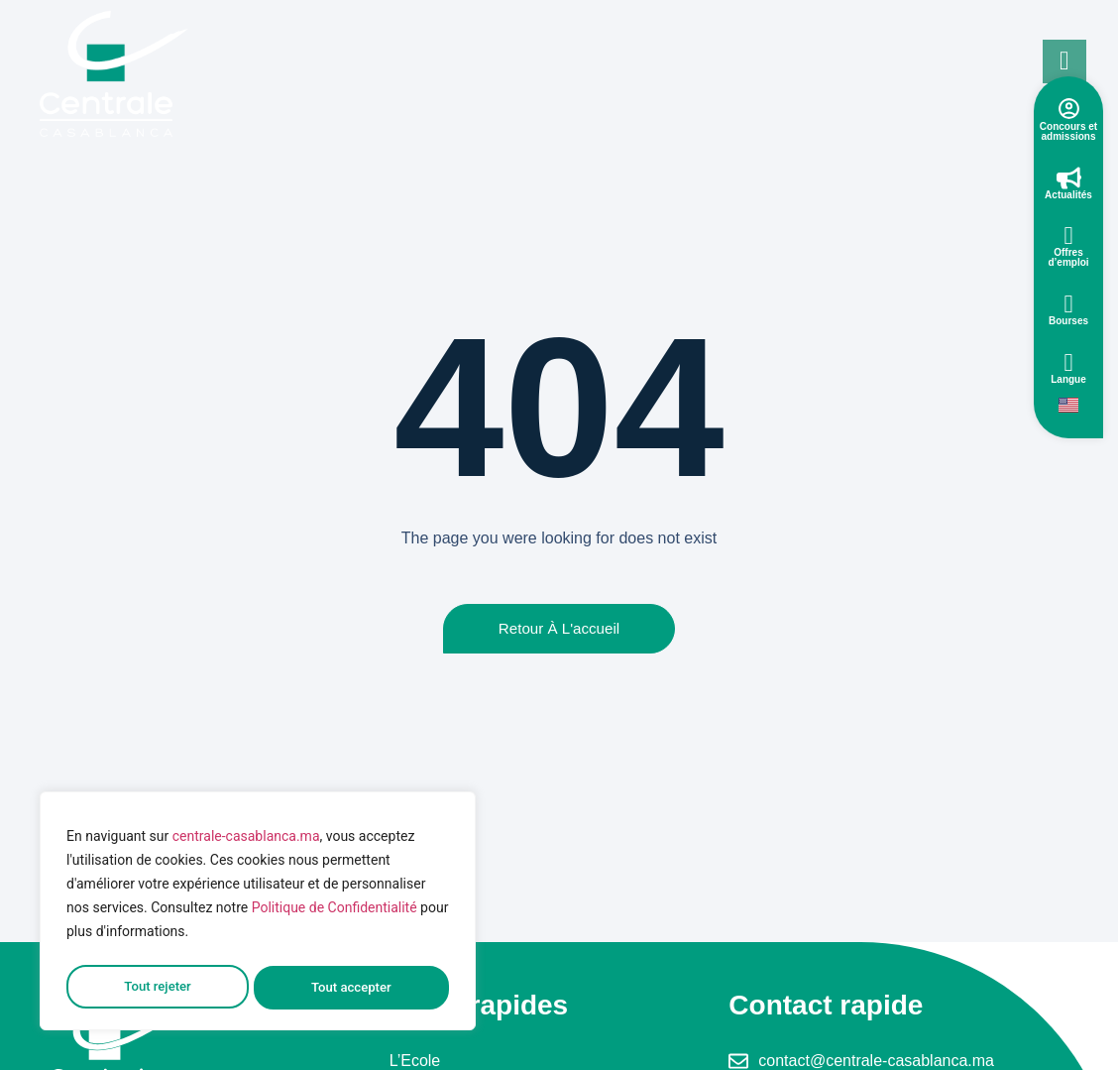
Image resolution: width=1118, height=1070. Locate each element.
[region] (258, 914)
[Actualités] (1069, 178)
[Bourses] (1069, 304)
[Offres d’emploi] (1069, 235)
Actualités (1068, 194)
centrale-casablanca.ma (246, 843)
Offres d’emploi (1068, 257)
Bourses (1068, 320)
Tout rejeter (156, 988)
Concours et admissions (1068, 131)
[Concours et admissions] (1069, 108)
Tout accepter (351, 988)
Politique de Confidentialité (334, 914)
